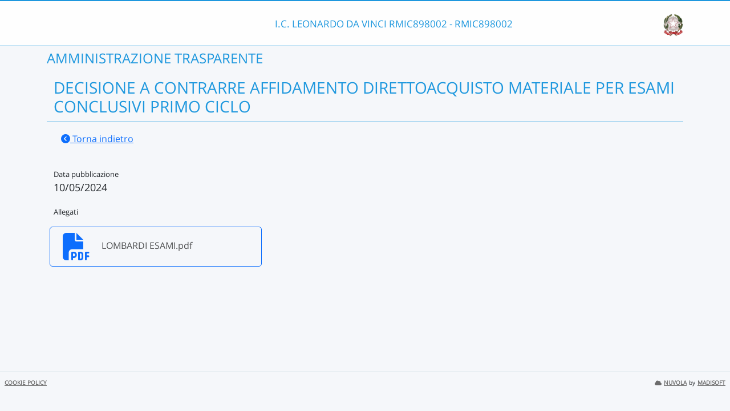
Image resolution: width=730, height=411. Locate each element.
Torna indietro (97, 138)
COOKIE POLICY (26, 382)
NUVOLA (671, 382)
